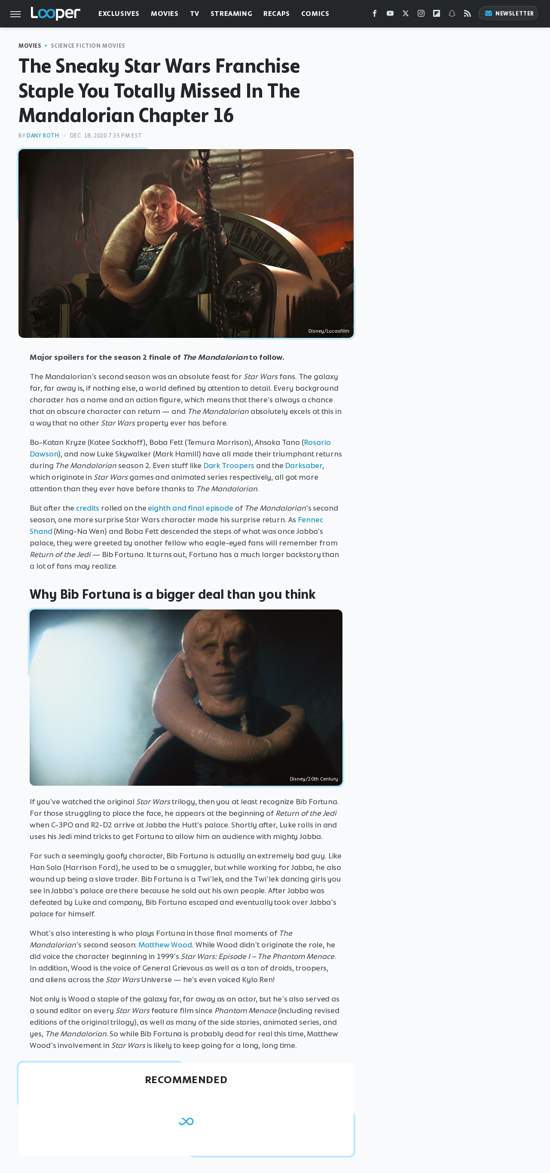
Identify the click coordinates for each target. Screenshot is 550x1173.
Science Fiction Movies (88, 46)
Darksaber (303, 465)
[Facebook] (374, 15)
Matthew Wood (165, 945)
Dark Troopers (229, 465)
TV (194, 13)
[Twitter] (405, 15)
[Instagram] (421, 15)
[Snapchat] (452, 15)
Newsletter (509, 13)
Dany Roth (43, 135)
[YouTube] (390, 15)
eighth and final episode (190, 508)
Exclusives (119, 13)
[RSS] (467, 15)
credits (87, 508)
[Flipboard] (436, 15)
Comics (315, 13)
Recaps (276, 13)
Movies (165, 13)
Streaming (231, 13)
